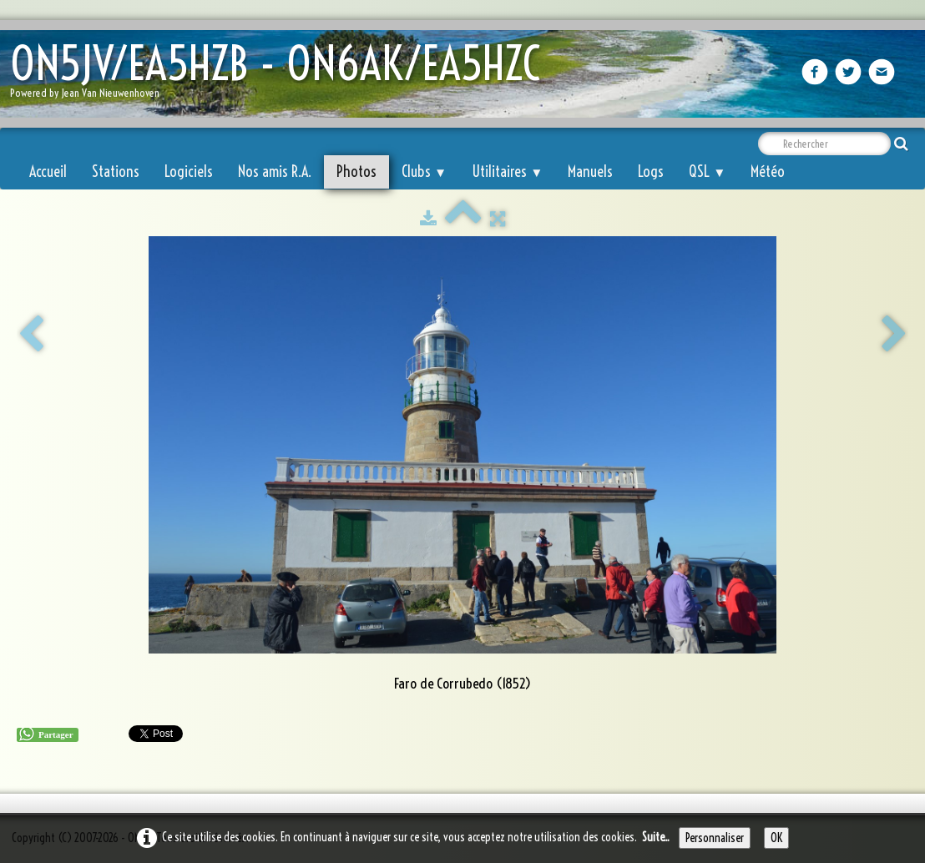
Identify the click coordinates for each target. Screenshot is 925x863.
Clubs (424, 171)
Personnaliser (714, 837)
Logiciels (188, 171)
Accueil (48, 171)
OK (776, 837)
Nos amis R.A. (274, 171)
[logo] (281, 75)
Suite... (656, 837)
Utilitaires (507, 171)
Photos (356, 171)
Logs (651, 171)
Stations (115, 171)
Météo (768, 171)
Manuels (590, 171)
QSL (707, 171)
